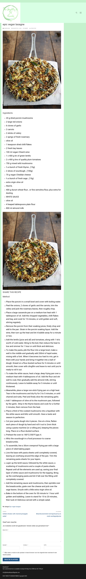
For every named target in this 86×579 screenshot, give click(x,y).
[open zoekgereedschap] (76, 12)
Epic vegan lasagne (15, 506)
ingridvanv (6, 28)
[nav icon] (80, 12)
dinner (25, 28)
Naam (5, 545)
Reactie (5, 530)
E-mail (25, 545)
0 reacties (32, 28)
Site (45, 545)
